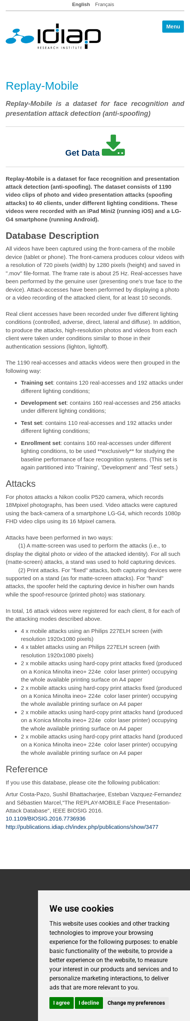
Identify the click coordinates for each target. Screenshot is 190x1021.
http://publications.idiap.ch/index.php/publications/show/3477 (82, 827)
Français (104, 4)
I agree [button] (61, 1003)
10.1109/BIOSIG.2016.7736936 (46, 818)
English (81, 4)
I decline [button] (89, 1003)
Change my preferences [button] (136, 1003)
